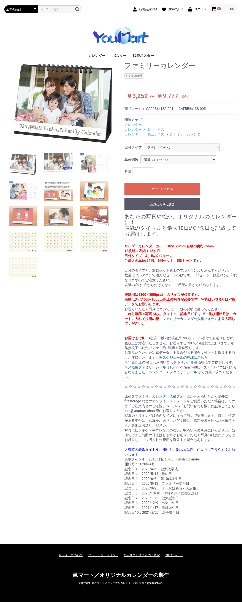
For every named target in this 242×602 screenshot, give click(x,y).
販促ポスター (143, 56)
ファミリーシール (183, 372)
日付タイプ (133, 147)
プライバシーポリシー (103, 555)
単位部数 (131, 160)
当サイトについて (71, 555)
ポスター (119, 56)
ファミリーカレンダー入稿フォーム (190, 319)
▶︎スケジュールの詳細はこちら (183, 358)
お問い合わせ (174, 555)
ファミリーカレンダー (186, 134)
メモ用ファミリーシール (147, 367)
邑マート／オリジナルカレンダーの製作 (121, 575)
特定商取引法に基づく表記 (142, 555)
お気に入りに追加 (162, 204)
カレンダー (96, 56)
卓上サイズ (155, 129)
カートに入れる (162, 189)
